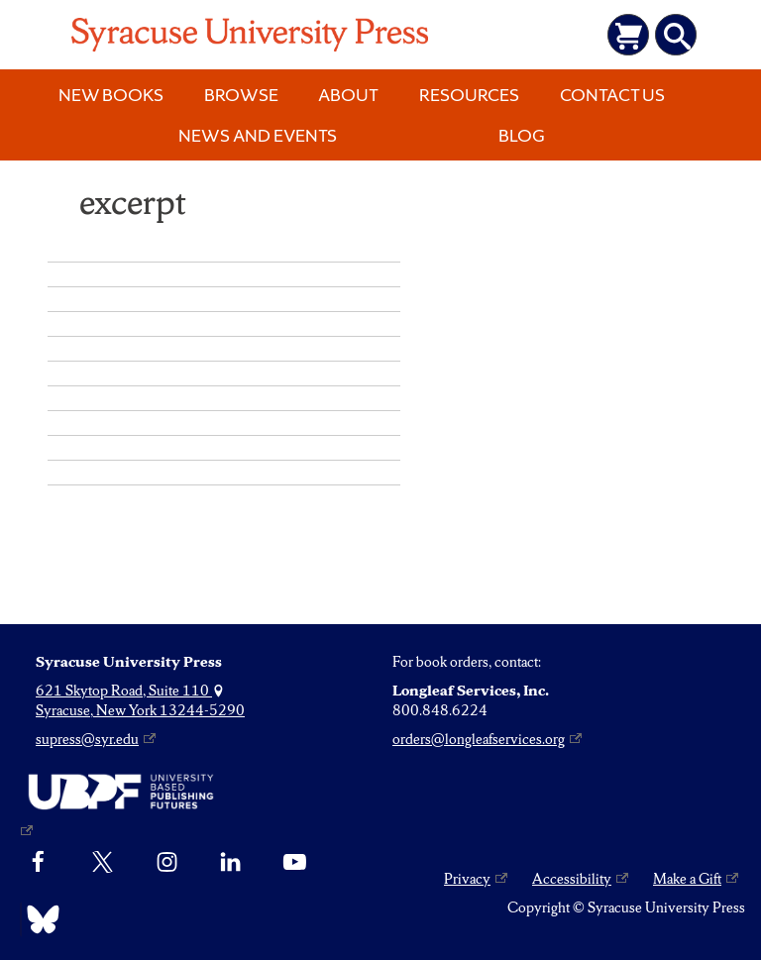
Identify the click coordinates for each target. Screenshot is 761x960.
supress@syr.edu (87, 739)
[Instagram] (167, 863)
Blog (521, 135)
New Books (110, 94)
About (348, 94)
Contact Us (612, 94)
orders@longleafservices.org (478, 739)
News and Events (257, 135)
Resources (469, 94)
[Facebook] (38, 863)
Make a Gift (687, 879)
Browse (241, 94)
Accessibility (571, 879)
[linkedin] (230, 863)
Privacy (467, 879)
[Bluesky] (38, 919)
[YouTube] (294, 863)
